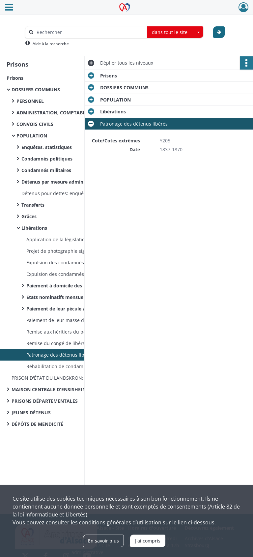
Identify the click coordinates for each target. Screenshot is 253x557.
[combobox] (175, 32)
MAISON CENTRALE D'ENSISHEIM (49, 389)
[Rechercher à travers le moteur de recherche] (90, 32)
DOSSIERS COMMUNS (36, 89)
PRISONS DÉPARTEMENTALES (45, 401)
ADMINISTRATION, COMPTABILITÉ (55, 112)
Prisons (15, 78)
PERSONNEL (30, 101)
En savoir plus (103, 541)
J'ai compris (147, 541)
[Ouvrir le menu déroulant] (9, 8)
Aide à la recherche (51, 43)
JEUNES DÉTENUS (31, 412)
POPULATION (31, 135)
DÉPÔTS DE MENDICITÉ (37, 424)
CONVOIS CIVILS (34, 124)
